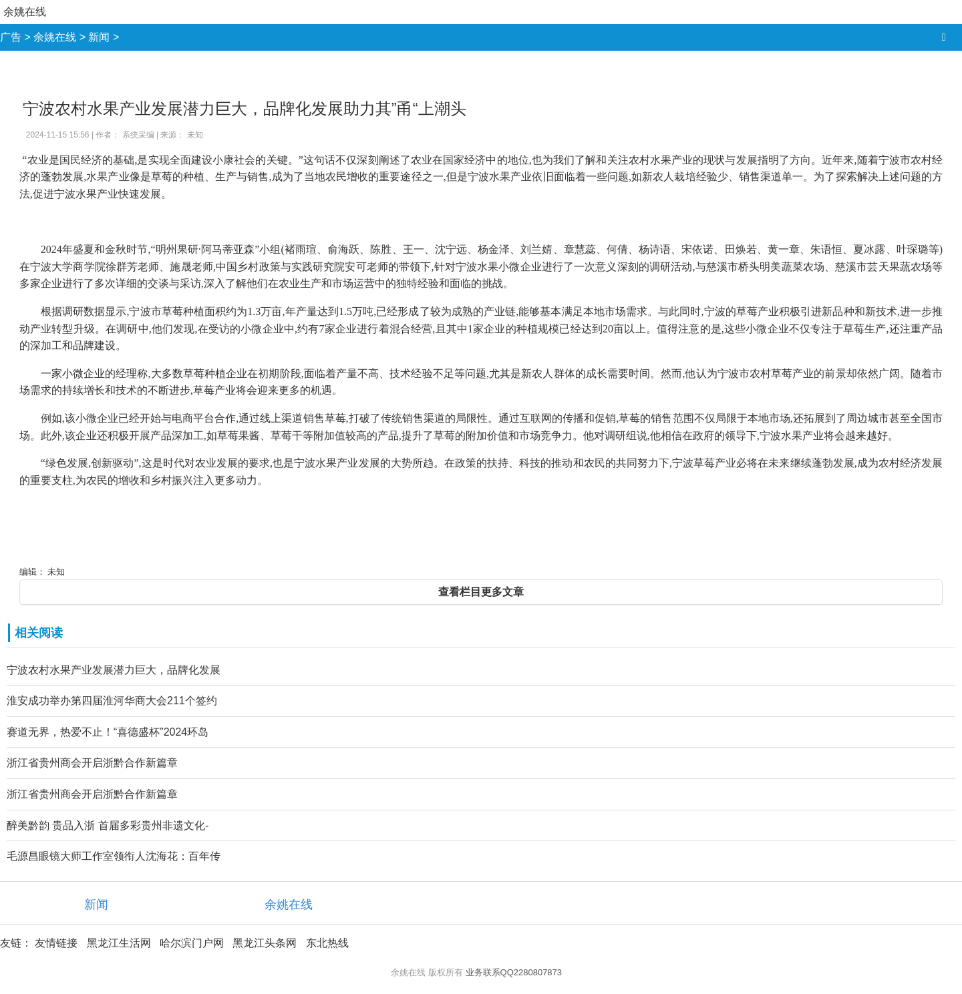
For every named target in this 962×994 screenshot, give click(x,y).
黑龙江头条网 (264, 943)
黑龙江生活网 (119, 943)
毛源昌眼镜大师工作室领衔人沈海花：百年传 (113, 856)
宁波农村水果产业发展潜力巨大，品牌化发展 (113, 670)
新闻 (99, 37)
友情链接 (56, 943)
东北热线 (327, 943)
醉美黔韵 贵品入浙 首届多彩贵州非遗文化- (107, 825)
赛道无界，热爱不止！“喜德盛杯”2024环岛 (107, 732)
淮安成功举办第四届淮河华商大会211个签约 (112, 700)
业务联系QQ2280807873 (514, 972)
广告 (10, 37)
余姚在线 (24, 11)
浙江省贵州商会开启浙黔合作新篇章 (92, 762)
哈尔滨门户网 (192, 943)
